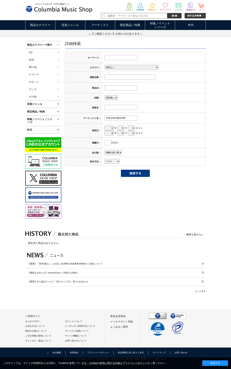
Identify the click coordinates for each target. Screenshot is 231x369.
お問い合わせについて (76, 340)
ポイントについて (73, 321)
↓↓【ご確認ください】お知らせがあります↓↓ (115, 33)
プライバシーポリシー (98, 352)
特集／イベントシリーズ (160, 25)
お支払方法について (35, 326)
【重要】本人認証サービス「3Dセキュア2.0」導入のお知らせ (58, 281)
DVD (31, 59)
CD (30, 52)
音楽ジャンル (70, 25)
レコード (34, 74)
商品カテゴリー (40, 25)
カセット (34, 81)
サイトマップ (159, 352)
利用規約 (74, 352)
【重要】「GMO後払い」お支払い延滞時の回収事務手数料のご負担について (65, 263)
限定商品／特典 (130, 25)
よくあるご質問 (119, 326)
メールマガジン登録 (121, 321)
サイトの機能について (76, 336)
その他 (32, 96)
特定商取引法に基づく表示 (131, 352)
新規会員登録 (117, 316)
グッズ (32, 89)
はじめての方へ (32, 321)
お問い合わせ (181, 352)
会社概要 (56, 352)
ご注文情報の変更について (38, 336)
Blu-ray (33, 67)
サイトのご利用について (77, 331)
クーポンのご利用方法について (80, 326)
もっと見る (200, 291)
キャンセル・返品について (38, 340)
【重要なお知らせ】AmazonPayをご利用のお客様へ (53, 273)
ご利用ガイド (32, 316)
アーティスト (100, 25)
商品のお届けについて (36, 331)
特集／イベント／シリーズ (39, 121)
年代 (191, 25)
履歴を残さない (195, 234)
